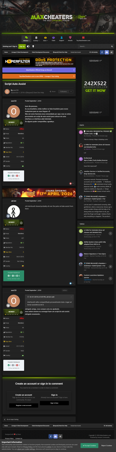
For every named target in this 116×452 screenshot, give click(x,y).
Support (61, 40)
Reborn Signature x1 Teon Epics (95, 254)
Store (45, 40)
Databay (88, 136)
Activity (35, 40)
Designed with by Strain (13, 434)
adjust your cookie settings (26, 449)
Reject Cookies (106, 445)
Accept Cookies (89, 445)
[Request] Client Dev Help (35, 93)
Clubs (53, 40)
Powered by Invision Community (100, 437)
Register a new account (23, 405)
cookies (48, 447)
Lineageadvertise (89, 234)
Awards (70, 40)
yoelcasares (90, 162)
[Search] (88, 46)
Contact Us (19, 438)
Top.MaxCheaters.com (83, 40)
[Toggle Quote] (28, 297)
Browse (25, 40)
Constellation (90, 176)
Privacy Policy (9, 438)
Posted (100, 136)
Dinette (86, 256)
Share (53, 91)
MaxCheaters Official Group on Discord (39, 70)
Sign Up (22, 46)
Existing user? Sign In (10, 46)
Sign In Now (54, 403)
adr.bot (13, 201)
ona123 (15, 90)
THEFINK (89, 201)
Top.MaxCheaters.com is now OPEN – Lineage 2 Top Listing (39, 76)
